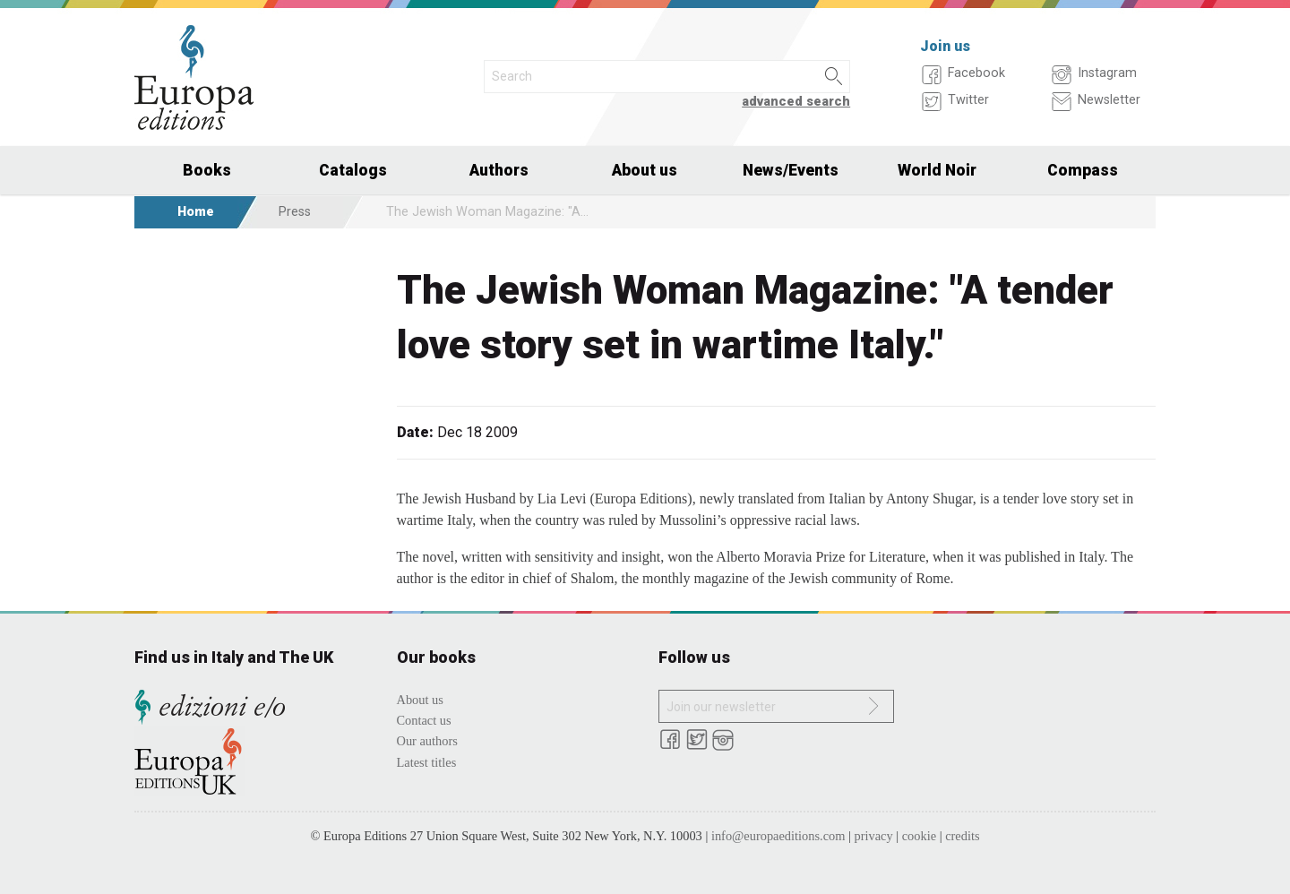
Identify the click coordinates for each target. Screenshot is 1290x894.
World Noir (937, 170)
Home (195, 211)
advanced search (796, 101)
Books (207, 170)
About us (644, 170)
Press (295, 211)
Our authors (427, 741)
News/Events (790, 170)
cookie (919, 836)
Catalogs (353, 170)
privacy (874, 836)
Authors (499, 170)
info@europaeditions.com (778, 836)
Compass (1082, 170)
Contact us (424, 720)
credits (962, 836)
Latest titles (427, 762)
